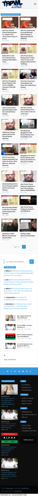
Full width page (26, 428)
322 (18, 338)
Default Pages (26, 425)
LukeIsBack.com (27, 412)
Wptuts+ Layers (27, 403)
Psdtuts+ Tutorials (27, 398)
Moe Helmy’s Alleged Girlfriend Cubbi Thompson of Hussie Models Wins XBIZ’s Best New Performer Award (19, 273)
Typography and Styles (29, 431)
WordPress (25, 488)
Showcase (9, 488)
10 (22, 338)
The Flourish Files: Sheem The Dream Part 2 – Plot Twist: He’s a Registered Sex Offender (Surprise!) (18, 291)
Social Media (26, 385)
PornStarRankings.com (29, 414)
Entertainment (26, 387)
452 (18, 329)
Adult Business (5, 396)
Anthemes (18, 491)
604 (18, 320)
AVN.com (25, 417)
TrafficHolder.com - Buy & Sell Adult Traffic (13, 495)
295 (18, 348)
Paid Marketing (26, 390)
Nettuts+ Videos (27, 401)
